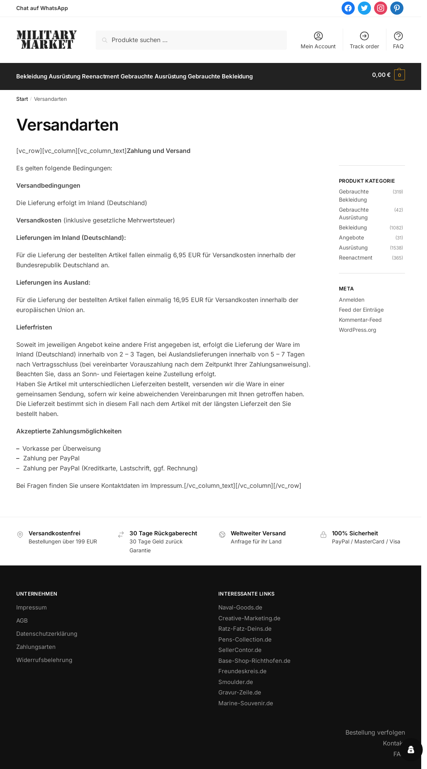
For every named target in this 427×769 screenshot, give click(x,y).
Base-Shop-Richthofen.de (254, 656)
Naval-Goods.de (240, 604)
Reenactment (356, 253)
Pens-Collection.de (245, 635)
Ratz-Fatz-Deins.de (245, 625)
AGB (22, 617)
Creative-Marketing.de (249, 614)
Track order (364, 40)
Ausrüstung (353, 243)
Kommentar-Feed (360, 316)
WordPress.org (357, 326)
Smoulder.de (235, 678)
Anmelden (351, 296)
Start (22, 95)
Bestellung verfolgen (375, 729)
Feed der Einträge (361, 306)
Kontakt (394, 740)
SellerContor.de (240, 646)
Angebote (351, 233)
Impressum (31, 604)
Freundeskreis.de (242, 667)
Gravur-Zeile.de (239, 689)
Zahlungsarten (36, 643)
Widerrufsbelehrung (44, 656)
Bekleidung (353, 223)
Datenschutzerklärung (46, 630)
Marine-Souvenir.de (245, 699)
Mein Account (318, 40)
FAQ (398, 40)
